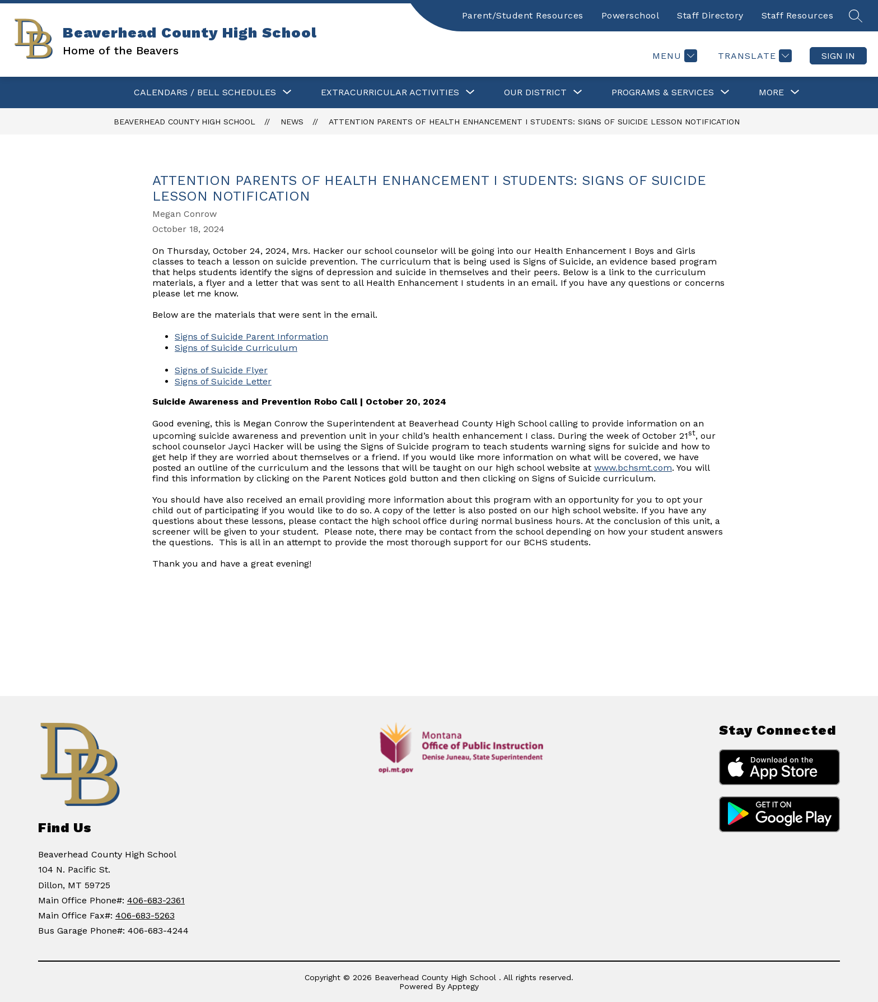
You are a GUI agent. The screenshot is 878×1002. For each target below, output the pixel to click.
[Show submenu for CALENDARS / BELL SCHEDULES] (205, 92)
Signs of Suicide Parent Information (251, 336)
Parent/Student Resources (522, 15)
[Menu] (673, 56)
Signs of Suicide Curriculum (236, 347)
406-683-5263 (145, 915)
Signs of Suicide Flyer (221, 370)
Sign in (838, 55)
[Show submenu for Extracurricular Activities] (390, 92)
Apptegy (463, 986)
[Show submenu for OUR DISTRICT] (535, 92)
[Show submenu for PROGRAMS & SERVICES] (662, 92)
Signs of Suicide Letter (223, 381)
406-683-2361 (156, 900)
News (292, 121)
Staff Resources (798, 15)
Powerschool (630, 15)
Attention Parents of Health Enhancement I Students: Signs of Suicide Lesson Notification (534, 121)
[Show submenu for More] (771, 92)
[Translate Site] (753, 56)
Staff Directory (710, 15)
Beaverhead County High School (184, 121)
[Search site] (855, 15)
